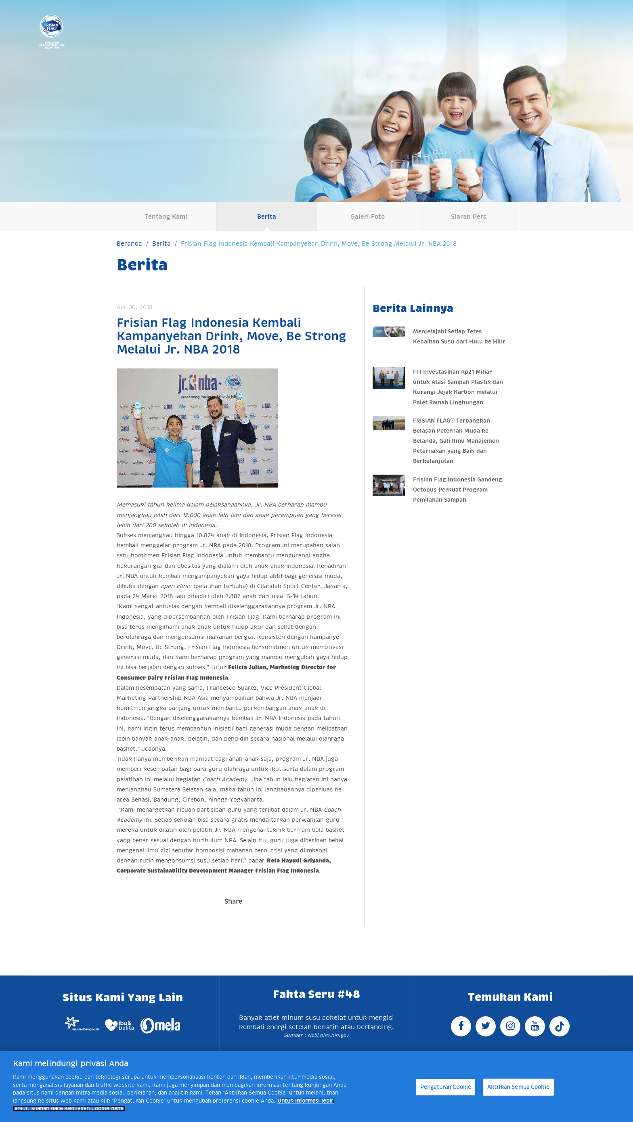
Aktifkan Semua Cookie (518, 1087)
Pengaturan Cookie (445, 1087)
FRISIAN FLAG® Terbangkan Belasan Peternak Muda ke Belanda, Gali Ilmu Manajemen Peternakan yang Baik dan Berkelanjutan (456, 441)
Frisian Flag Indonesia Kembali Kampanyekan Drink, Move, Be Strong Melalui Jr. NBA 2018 (319, 244)
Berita (266, 217)
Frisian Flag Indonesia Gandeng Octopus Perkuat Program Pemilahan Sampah (457, 489)
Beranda (129, 244)
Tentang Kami (166, 217)
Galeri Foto (367, 217)
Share (233, 901)
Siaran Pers (468, 217)
